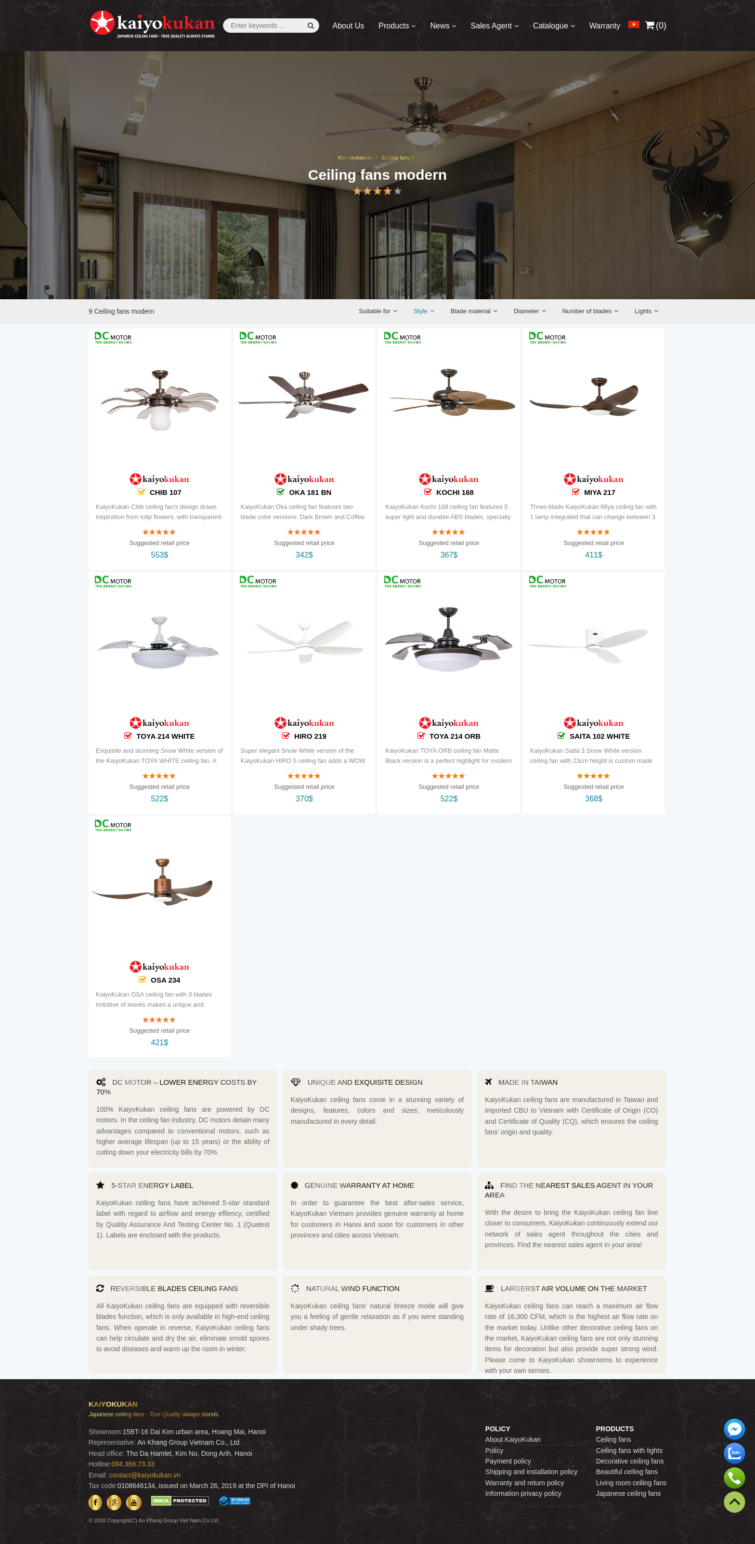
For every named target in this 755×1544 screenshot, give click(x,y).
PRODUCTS (615, 1429)
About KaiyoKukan (513, 1439)
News (439, 26)
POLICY (497, 1429)
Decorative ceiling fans (630, 1461)
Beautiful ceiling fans (627, 1472)
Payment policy (508, 1461)
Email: (98, 1475)
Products (393, 26)
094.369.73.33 (133, 1464)
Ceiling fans (613, 1439)
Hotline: (100, 1464)
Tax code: (103, 1486)
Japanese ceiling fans (628, 1493)
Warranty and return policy (524, 1483)
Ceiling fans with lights (629, 1450)
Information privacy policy (523, 1493)
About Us (348, 26)
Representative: (112, 1442)
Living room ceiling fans (631, 1483)
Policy (494, 1450)
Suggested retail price (160, 549)
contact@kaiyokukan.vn (145, 1475)
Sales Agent (490, 26)
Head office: (106, 1453)
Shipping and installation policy (531, 1472)
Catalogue (550, 26)
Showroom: (106, 1432)
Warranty (604, 26)
